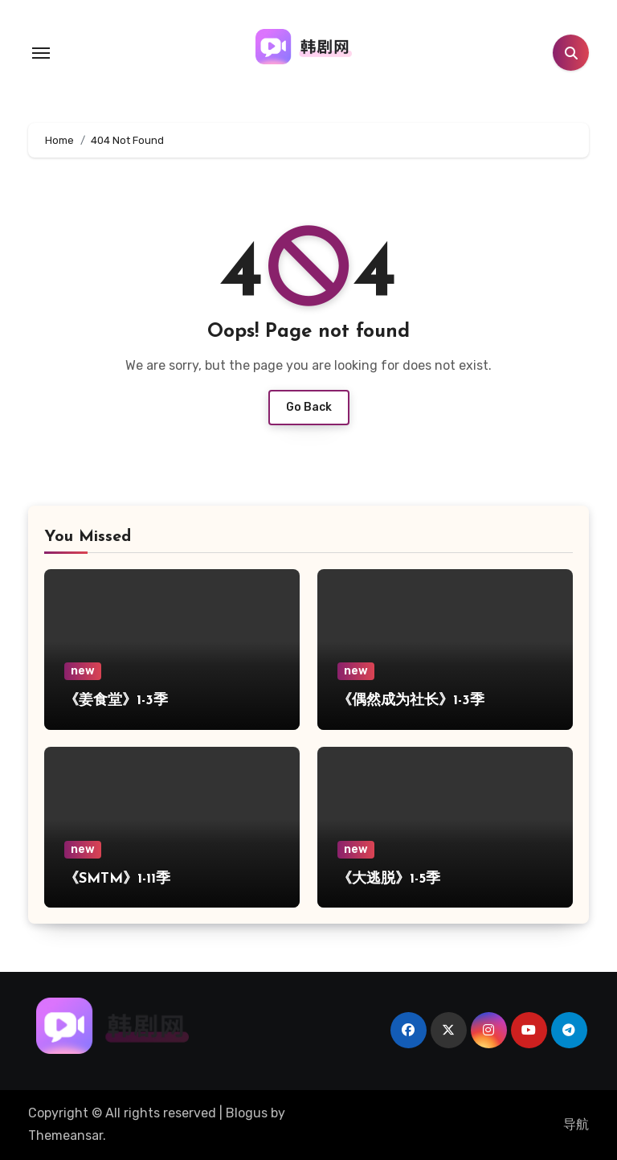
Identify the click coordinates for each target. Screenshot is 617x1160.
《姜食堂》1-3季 (116, 700)
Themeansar (65, 1135)
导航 (576, 1124)
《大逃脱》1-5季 (388, 879)
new (83, 671)
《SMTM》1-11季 (117, 879)
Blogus (247, 1113)
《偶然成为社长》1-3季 (410, 700)
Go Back (309, 407)
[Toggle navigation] (41, 53)
